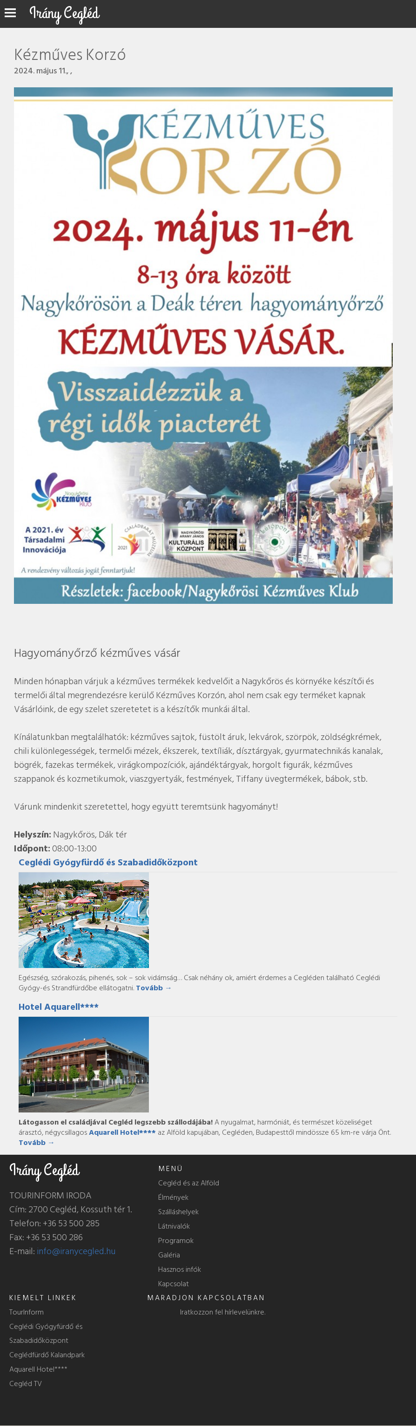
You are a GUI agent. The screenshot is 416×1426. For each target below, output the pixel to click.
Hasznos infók (179, 1269)
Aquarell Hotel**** (38, 1369)
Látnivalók (174, 1226)
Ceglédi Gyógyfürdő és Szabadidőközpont (108, 862)
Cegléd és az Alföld (188, 1183)
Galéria (169, 1255)
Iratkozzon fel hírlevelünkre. (222, 1312)
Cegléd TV (25, 1384)
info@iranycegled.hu (76, 1251)
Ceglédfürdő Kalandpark (47, 1355)
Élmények (173, 1197)
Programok (176, 1241)
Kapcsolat (173, 1284)
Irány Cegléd (64, 13)
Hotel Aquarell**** (59, 1007)
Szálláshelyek (178, 1212)
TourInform (26, 1312)
